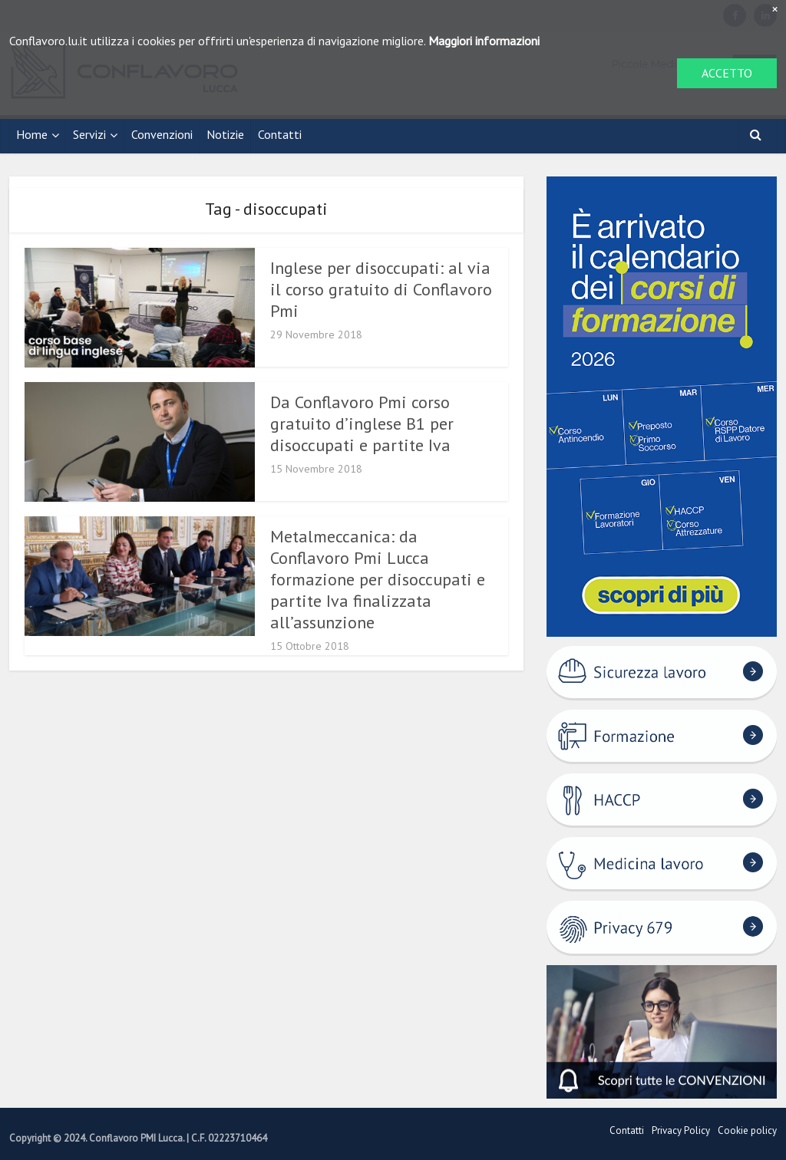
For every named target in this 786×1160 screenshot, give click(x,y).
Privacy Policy (681, 1130)
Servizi (89, 134)
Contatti (280, 134)
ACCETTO (727, 73)
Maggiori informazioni (484, 40)
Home (32, 134)
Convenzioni (162, 134)
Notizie (225, 134)
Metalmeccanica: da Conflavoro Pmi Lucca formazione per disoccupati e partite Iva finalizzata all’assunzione (377, 579)
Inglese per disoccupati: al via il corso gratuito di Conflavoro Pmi (381, 289)
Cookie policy (747, 1130)
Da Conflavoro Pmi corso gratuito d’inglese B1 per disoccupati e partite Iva (362, 423)
